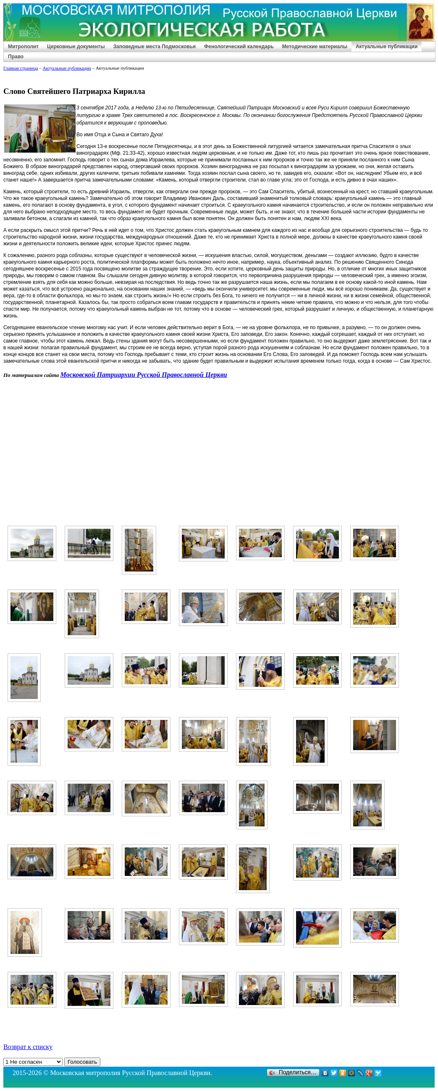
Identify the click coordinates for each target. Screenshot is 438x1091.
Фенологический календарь (239, 46)
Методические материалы (314, 46)
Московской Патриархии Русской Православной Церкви (143, 374)
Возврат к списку (27, 1046)
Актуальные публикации (386, 46)
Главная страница (20, 67)
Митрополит (23, 46)
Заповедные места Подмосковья (154, 46)
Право (16, 57)
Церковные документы (76, 46)
